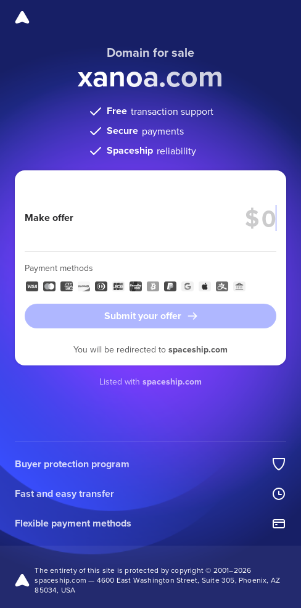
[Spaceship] (22, 17)
